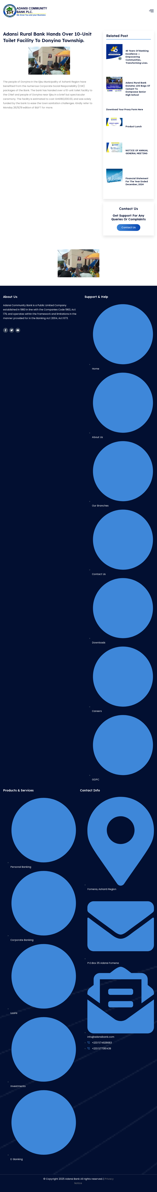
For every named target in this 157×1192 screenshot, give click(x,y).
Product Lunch (134, 129)
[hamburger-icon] (151, 10)
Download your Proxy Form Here (124, 111)
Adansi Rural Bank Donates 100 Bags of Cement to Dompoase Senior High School (138, 90)
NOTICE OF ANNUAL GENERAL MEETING (137, 155)
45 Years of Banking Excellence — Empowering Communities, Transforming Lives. (137, 57)
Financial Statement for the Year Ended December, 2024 (137, 185)
